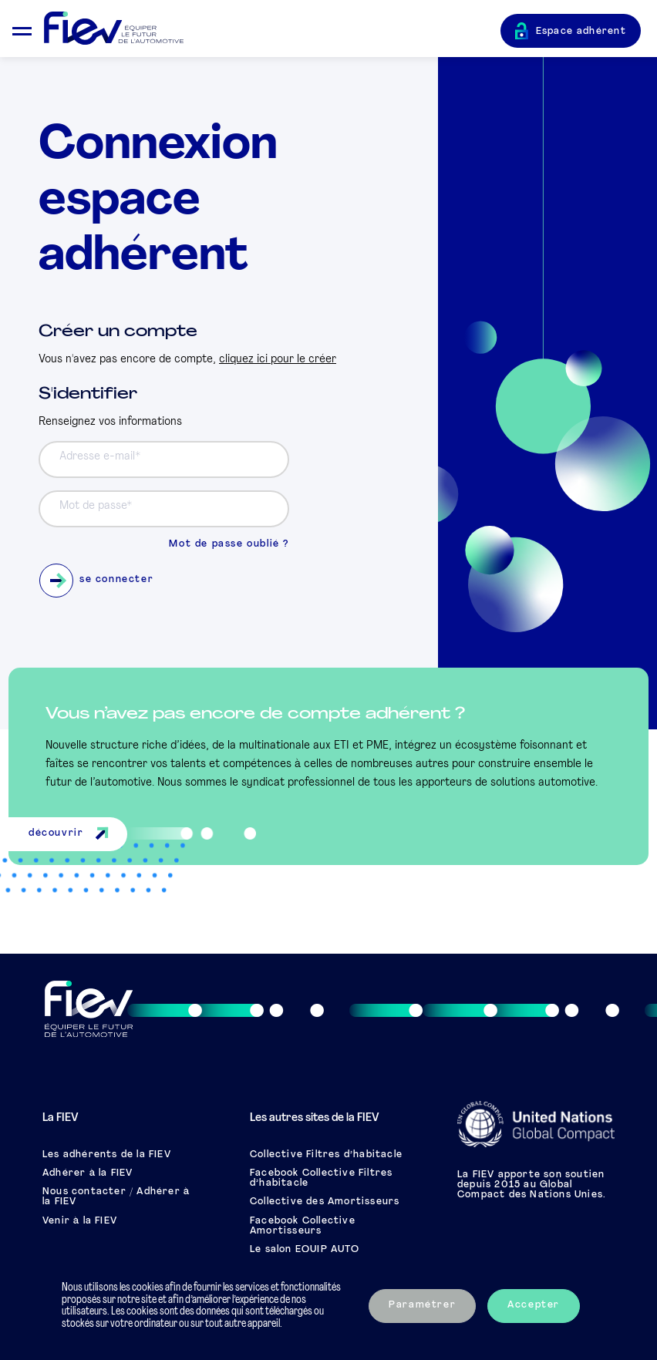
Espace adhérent (581, 31)
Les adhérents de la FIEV (106, 1155)
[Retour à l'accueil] (272, 29)
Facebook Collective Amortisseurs (302, 1226)
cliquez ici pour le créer (277, 359)
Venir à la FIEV (79, 1221)
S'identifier (88, 394)
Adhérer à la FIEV (87, 1173)
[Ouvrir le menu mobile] (22, 29)
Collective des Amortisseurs (324, 1202)
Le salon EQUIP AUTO (304, 1249)
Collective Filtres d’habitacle (326, 1155)
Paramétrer (422, 1305)
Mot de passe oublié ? (229, 544)
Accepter (533, 1305)
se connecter (96, 581)
